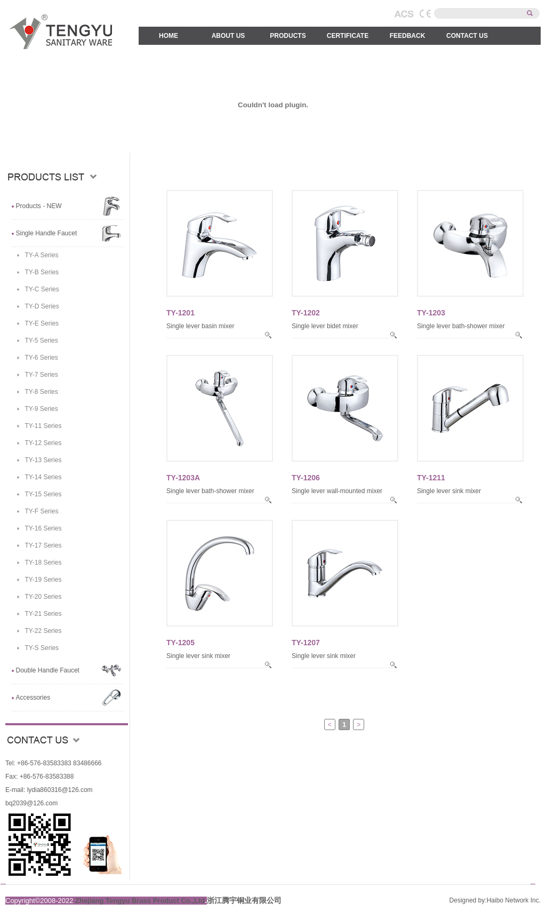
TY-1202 (306, 312)
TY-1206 (306, 477)
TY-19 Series (43, 579)
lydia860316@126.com (58, 790)
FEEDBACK (407, 35)
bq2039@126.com (31, 803)
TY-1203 (431, 312)
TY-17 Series (43, 545)
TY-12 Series (43, 443)
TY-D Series (42, 306)
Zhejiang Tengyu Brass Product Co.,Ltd (140, 901)
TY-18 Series (43, 562)
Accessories (33, 697)
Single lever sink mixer (449, 491)
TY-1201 (180, 312)
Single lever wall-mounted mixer (337, 491)
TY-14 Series (43, 477)
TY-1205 (180, 642)
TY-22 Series (43, 631)
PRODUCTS (288, 35)
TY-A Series (42, 255)
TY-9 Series (41, 409)
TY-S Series (42, 648)
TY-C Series (42, 289)
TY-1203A (183, 477)
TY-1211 (431, 477)
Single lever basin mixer (200, 326)
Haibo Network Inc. (514, 900)
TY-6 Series (41, 357)
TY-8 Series (41, 391)
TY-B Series (42, 272)
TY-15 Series (43, 494)
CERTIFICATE (347, 35)
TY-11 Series (43, 426)
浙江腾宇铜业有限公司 (244, 900)
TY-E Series (42, 323)
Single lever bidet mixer (325, 326)
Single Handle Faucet (46, 233)
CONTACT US (467, 35)
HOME (168, 35)
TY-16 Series (43, 528)
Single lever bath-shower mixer (461, 326)
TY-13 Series (43, 460)
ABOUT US (228, 35)
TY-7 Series (41, 374)
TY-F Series (42, 511)
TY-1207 (306, 642)
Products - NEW (39, 206)
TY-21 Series (43, 613)
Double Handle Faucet (47, 670)
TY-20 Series (43, 596)
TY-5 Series (41, 340)
